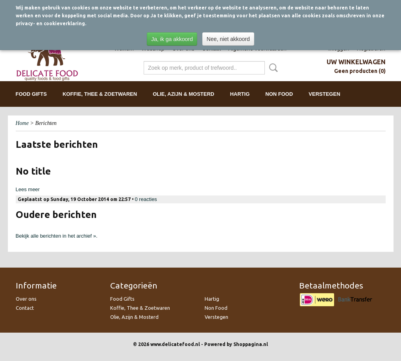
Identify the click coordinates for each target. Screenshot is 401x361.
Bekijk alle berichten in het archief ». (57, 236)
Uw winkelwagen (356, 61)
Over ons (26, 298)
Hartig (239, 94)
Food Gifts (31, 94)
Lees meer (28, 189)
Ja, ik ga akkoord (172, 39)
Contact (25, 308)
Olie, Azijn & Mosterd (183, 94)
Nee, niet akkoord (228, 39)
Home (22, 123)
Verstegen (324, 94)
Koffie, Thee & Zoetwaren (100, 94)
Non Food (279, 94)
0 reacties (146, 199)
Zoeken (272, 68)
